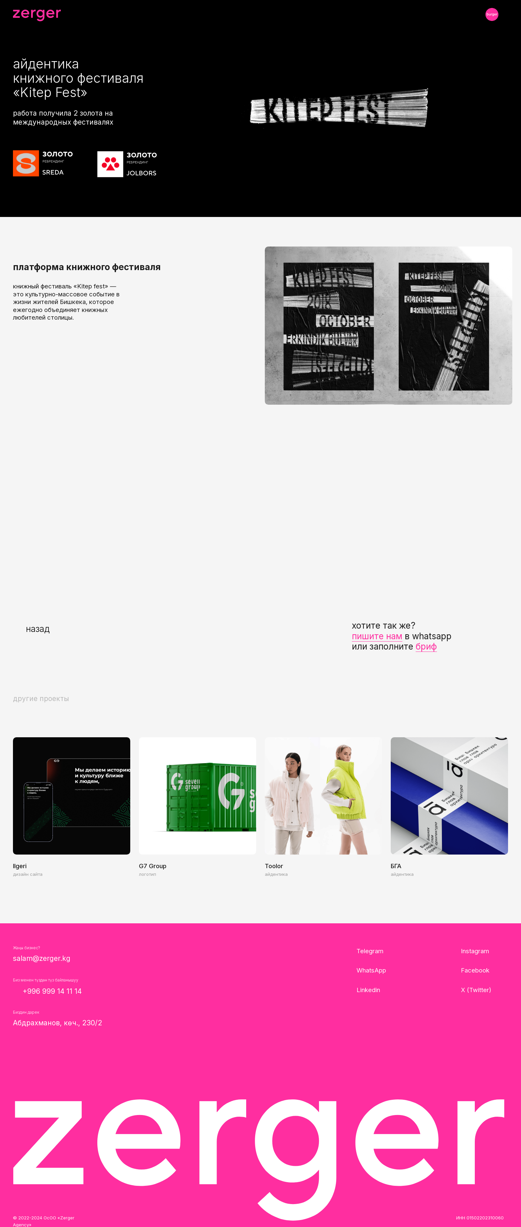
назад (38, 629)
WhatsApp (371, 970)
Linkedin (368, 989)
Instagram (475, 951)
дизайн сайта (28, 874)
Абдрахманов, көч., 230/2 (57, 1023)
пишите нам (377, 636)
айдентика (276, 874)
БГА (396, 865)
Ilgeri (20, 865)
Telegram (370, 951)
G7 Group (152, 865)
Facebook (475, 970)
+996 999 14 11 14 (52, 991)
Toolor (274, 865)
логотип (147, 874)
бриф (426, 646)
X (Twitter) (476, 989)
